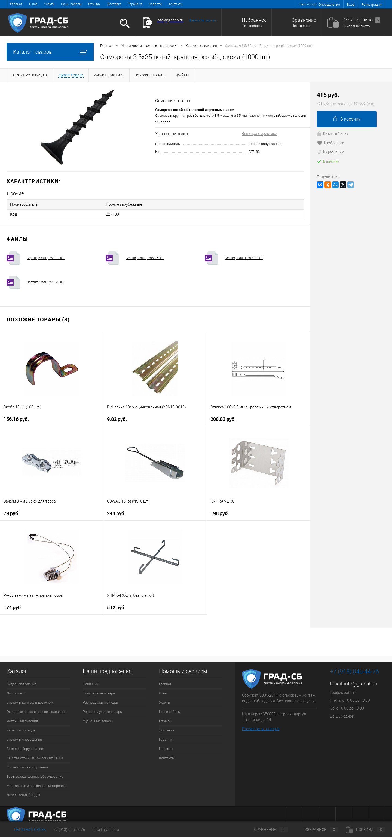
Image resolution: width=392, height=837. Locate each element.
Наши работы (71, 4)
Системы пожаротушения (27, 766)
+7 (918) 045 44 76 (69, 829)
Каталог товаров (50, 52)
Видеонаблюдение (21, 683)
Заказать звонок (202, 20)
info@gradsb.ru (360, 682)
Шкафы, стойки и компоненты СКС (35, 757)
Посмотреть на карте (260, 727)
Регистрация (371, 4)
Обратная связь (26, 829)
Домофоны (15, 692)
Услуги (49, 4)
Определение (329, 4)
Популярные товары (99, 692)
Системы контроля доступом (30, 701)
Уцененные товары (98, 720)
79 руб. (11, 512)
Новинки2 (91, 683)
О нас (33, 4)
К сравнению (330, 152)
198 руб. (219, 512)
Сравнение (304, 20)
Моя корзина (362, 20)
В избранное (330, 142)
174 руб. (13, 606)
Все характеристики (259, 133)
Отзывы (94, 4)
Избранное (254, 20)
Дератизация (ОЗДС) (23, 794)
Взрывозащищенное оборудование (35, 775)
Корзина (365, 829)
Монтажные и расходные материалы (36, 785)
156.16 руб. (16, 418)
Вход (350, 4)
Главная (16, 4)
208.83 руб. (223, 418)
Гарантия (135, 4)
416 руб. (328, 95)
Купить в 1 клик (332, 133)
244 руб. (116, 512)
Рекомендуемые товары (103, 711)
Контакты (175, 4)
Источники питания (22, 720)
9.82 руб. (117, 418)
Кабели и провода (21, 729)
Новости (155, 4)
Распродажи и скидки (100, 701)
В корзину (346, 119)
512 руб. (116, 606)
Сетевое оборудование (25, 748)
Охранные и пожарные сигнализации (36, 711)
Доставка (114, 4)
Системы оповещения (24, 738)
